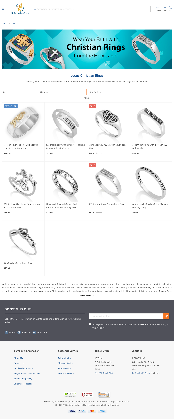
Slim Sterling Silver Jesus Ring (18, 263)
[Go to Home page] (20, 9)
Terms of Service (66, 373)
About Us (18, 358)
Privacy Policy (98, 327)
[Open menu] (3, 9)
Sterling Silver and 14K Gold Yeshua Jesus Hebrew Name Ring (21, 146)
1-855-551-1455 (142, 373)
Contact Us (19, 363)
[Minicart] (170, 9)
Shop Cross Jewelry (23, 378)
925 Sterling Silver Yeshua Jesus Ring (106, 204)
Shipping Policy (65, 363)
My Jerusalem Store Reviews (27, 373)
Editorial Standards (23, 383)
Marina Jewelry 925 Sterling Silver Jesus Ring (107, 146)
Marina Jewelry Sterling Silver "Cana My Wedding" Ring (150, 206)
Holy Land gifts (90, 405)
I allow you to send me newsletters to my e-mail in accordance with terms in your (130, 326)
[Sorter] (130, 92)
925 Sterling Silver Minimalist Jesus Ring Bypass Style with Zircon (65, 146)
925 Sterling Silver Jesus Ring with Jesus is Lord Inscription (23, 206)
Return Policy (64, 368)
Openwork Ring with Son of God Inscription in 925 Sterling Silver (61, 206)
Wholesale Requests (23, 368)
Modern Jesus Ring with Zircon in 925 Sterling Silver (149, 146)
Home (4, 23)
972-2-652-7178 (105, 373)
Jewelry (15, 23)
